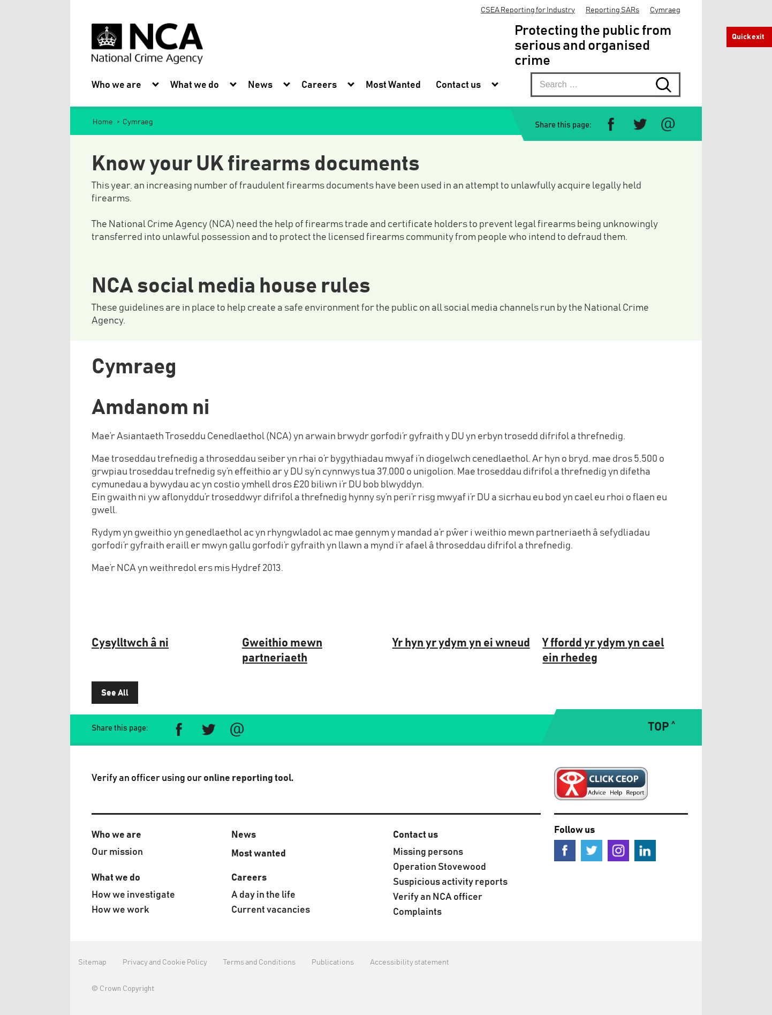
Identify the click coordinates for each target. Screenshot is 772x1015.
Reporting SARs (612, 10)
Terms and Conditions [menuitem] (259, 962)
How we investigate (133, 895)
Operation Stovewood (439, 867)
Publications (333, 962)
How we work (120, 910)
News (243, 835)
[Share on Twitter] (639, 125)
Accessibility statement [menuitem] (409, 962)
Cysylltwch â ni (130, 643)
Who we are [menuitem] (116, 85)
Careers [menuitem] (319, 85)
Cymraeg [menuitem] (665, 10)
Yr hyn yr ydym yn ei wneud (461, 643)
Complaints (417, 912)
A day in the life (263, 895)
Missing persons (428, 852)
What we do (116, 878)
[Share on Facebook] (611, 125)
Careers (249, 878)
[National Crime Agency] (147, 43)
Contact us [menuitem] (458, 85)
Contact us (415, 835)
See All (114, 692)
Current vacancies (270, 910)
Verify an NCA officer (437, 897)
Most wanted (258, 854)
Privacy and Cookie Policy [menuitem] (165, 962)
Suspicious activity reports (450, 882)
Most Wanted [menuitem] (393, 85)
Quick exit (748, 37)
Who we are (116, 835)
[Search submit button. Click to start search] (668, 84)
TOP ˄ (661, 727)
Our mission (117, 852)
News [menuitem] (260, 85)
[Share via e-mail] (667, 125)
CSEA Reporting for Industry (528, 10)
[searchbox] (605, 84)
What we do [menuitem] (194, 85)
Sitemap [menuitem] (92, 962)
